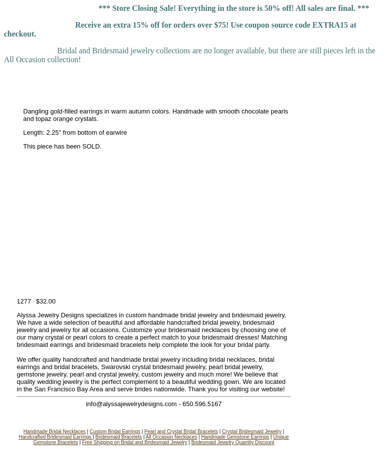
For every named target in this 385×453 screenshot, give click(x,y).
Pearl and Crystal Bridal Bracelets (181, 431)
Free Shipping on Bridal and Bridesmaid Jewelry (134, 442)
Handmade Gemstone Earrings (235, 437)
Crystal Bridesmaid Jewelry (251, 431)
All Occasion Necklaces (171, 437)
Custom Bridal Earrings (115, 431)
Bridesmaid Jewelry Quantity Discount (232, 442)
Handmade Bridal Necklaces (55, 431)
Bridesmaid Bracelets (119, 437)
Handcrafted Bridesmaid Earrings (56, 437)
